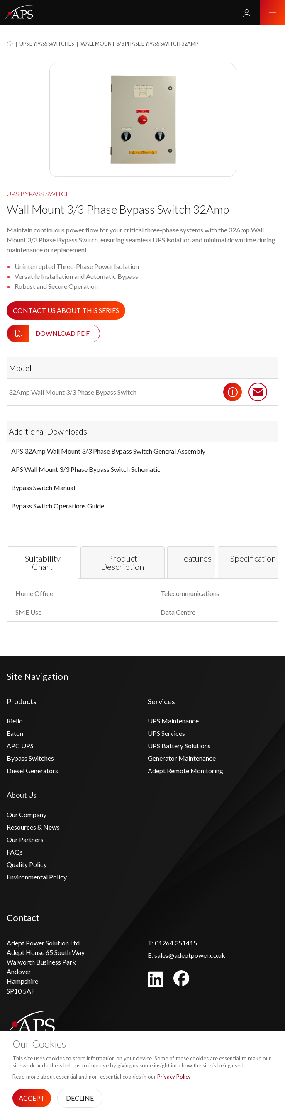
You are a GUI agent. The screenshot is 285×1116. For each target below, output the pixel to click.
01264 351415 (172, 943)
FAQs (15, 852)
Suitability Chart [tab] (42, 562)
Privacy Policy (174, 1076)
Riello (15, 721)
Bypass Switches (30, 758)
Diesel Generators (32, 770)
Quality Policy (27, 864)
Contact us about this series (66, 310)
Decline (80, 1098)
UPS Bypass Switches (46, 43)
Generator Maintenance (182, 758)
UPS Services (166, 733)
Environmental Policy (37, 877)
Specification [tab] (253, 558)
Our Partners (25, 839)
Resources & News (33, 827)
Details (233, 392)
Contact (258, 392)
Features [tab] (195, 558)
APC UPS (20, 746)
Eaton (15, 733)
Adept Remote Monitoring (185, 770)
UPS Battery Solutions (179, 746)
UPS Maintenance (173, 721)
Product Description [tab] (122, 562)
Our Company (26, 814)
